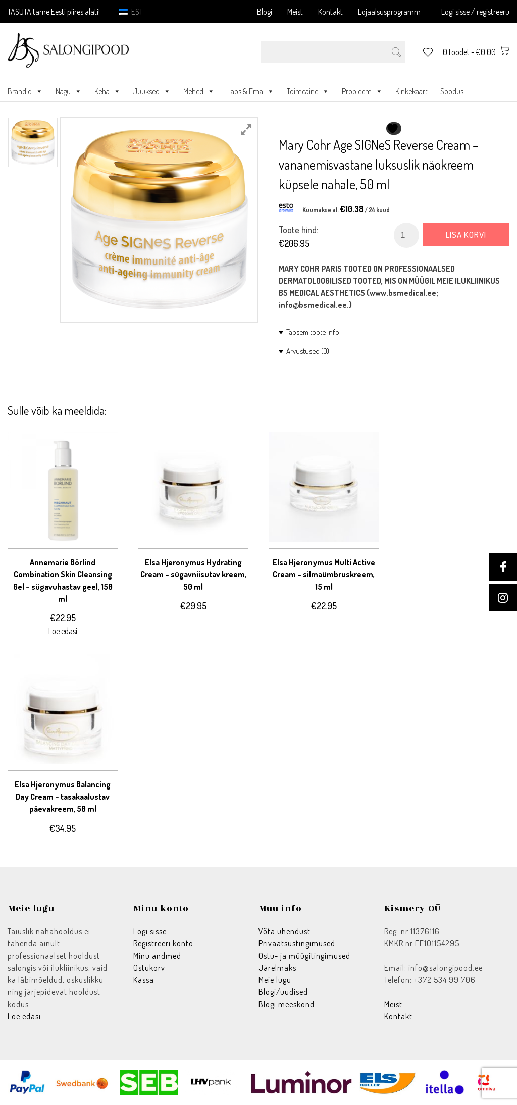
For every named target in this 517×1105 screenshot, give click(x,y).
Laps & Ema (250, 91)
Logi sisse (150, 931)
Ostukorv (149, 968)
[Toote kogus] (406, 235)
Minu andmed (157, 956)
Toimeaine (308, 91)
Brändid (25, 91)
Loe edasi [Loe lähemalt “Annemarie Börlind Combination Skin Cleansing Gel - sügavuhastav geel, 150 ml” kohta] (62, 631)
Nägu (69, 91)
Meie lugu (274, 980)
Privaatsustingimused (296, 943)
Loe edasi (24, 1016)
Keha (107, 91)
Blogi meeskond (286, 1004)
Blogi (264, 12)
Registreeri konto (163, 943)
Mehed (199, 91)
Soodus (451, 91)
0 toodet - (476, 52)
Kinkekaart (411, 91)
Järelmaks (277, 968)
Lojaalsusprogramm (389, 12)
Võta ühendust (284, 931)
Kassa (143, 980)
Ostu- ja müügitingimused (304, 956)
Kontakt (330, 12)
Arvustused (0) (307, 351)
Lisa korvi (466, 234)
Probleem (362, 91)
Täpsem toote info (312, 332)
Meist (295, 12)
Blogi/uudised (283, 992)
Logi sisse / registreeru (475, 12)
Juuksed (152, 91)
